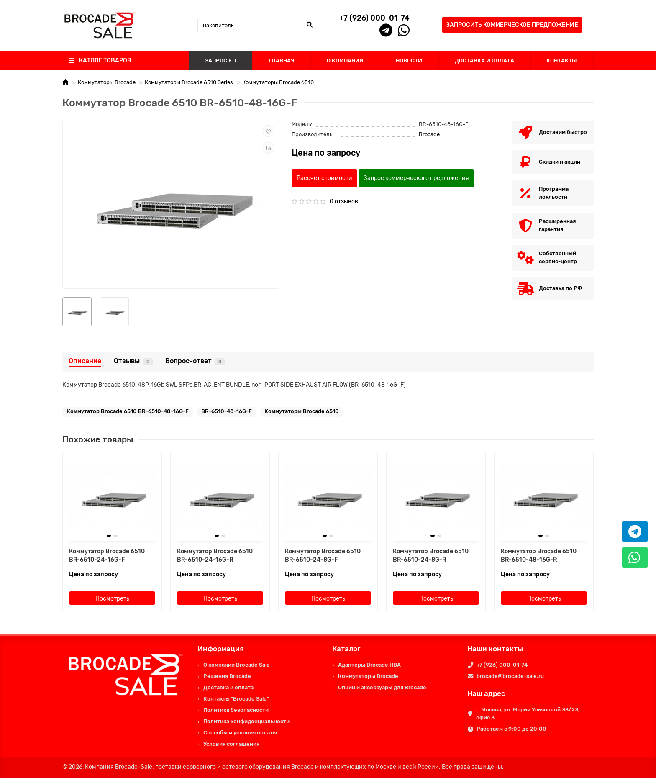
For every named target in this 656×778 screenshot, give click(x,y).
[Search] (258, 25)
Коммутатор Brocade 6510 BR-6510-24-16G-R (215, 555)
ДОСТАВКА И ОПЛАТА (484, 60)
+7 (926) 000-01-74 (502, 665)
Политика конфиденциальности (246, 721)
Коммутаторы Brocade (107, 82)
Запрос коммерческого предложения (416, 178)
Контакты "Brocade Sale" (236, 699)
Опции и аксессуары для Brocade (382, 687)
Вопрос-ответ (195, 361)
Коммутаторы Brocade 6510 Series (189, 82)
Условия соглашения (231, 744)
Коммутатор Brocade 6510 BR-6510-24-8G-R (431, 555)
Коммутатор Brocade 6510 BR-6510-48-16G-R (539, 555)
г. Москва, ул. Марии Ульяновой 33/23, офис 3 (527, 713)
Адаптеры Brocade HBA (369, 665)
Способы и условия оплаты (240, 732)
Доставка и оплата (228, 687)
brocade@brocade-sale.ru (510, 676)
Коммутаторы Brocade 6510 (278, 82)
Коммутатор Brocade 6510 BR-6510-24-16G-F (107, 555)
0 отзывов (344, 201)
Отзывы (133, 361)
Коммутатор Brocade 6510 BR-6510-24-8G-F (323, 555)
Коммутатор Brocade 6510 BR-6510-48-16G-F (128, 411)
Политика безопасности (236, 710)
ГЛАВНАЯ (282, 60)
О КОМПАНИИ (345, 60)
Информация (220, 648)
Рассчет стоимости (324, 178)
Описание (85, 361)
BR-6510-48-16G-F (226, 411)
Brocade (429, 134)
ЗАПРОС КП (220, 60)
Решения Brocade (227, 676)
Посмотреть (112, 598)
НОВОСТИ (409, 60)
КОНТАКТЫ (561, 60)
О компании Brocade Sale (236, 665)
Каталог (346, 648)
